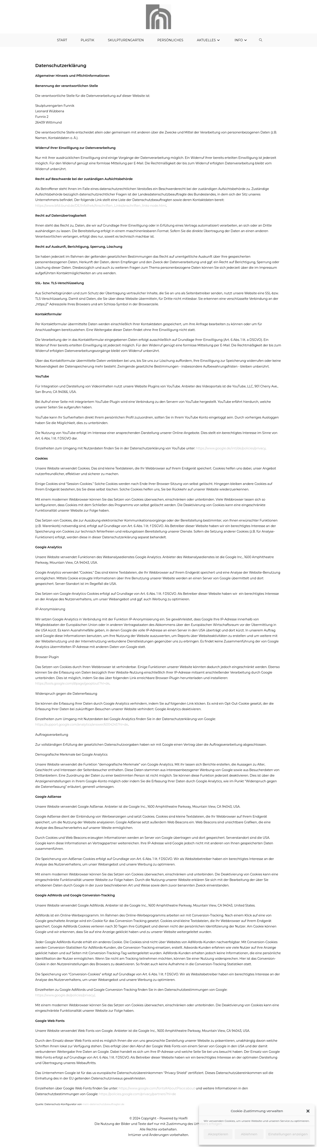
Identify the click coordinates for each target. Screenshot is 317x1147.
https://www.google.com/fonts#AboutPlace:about (157, 1091)
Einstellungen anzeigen (288, 1134)
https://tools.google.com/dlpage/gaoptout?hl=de (72, 686)
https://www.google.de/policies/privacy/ (65, 998)
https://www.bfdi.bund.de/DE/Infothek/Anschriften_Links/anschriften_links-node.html (100, 208)
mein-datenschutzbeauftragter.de (103, 1106)
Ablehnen (249, 1134)
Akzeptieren (218, 1134)
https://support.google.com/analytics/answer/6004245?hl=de (81, 727)
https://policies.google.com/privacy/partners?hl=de (137, 1096)
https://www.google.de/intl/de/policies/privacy (230, 451)
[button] (308, 1111)
